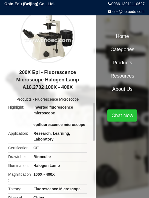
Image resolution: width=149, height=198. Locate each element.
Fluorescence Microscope (57, 99)
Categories (122, 49)
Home (122, 36)
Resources (122, 76)
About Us (122, 89)
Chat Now (122, 115)
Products (23, 99)
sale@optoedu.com (128, 11)
